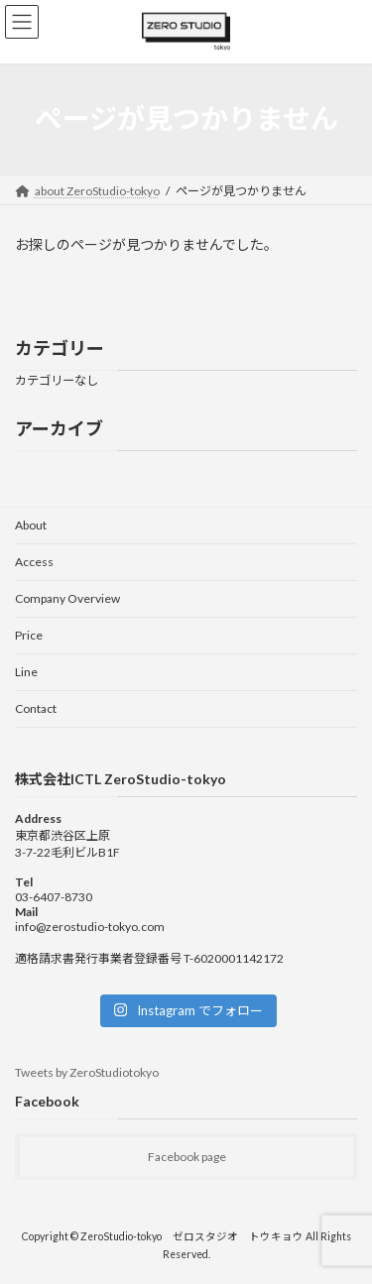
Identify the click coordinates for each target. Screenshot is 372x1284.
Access (34, 561)
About (31, 525)
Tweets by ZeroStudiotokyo (87, 1072)
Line (26, 671)
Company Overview (67, 598)
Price (29, 635)
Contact (36, 708)
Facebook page (187, 1156)
